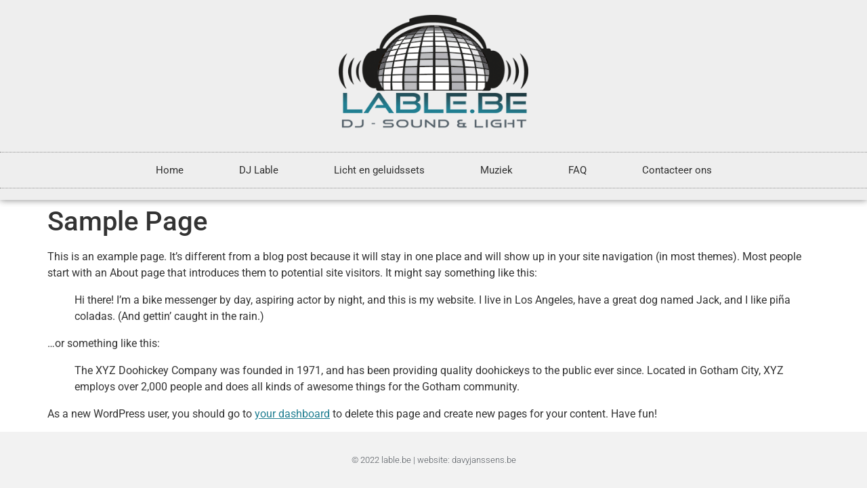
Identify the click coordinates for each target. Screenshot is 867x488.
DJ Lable (258, 170)
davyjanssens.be (484, 460)
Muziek (496, 170)
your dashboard (292, 413)
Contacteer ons (677, 170)
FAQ (577, 170)
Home (170, 170)
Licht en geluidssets (379, 170)
